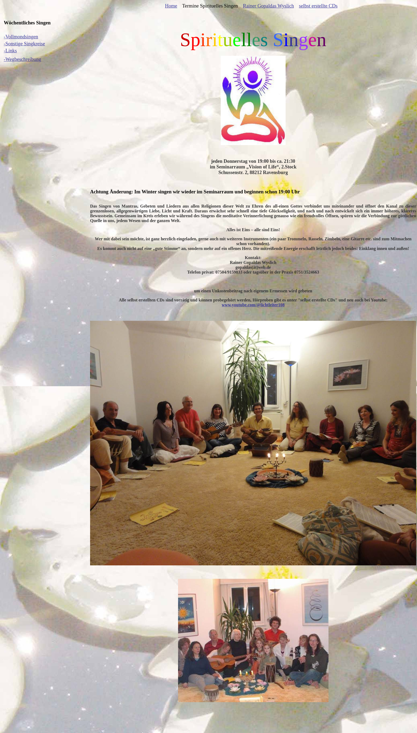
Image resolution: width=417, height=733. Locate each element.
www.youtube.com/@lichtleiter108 (253, 305)
